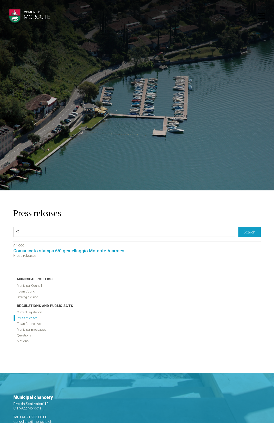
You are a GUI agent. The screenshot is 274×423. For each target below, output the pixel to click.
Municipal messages (31, 329)
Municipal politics (34, 279)
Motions (23, 341)
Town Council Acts (30, 324)
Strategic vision (27, 297)
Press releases (27, 318)
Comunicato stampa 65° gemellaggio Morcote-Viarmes (68, 250)
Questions (24, 335)
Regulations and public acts (45, 306)
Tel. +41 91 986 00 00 (30, 417)
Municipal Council (29, 285)
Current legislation (29, 312)
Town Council (26, 291)
